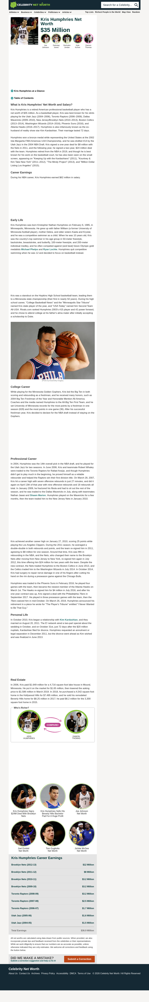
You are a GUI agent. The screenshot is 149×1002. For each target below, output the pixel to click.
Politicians (54, 12)
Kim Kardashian (69, 619)
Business (26, 12)
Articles (67, 12)
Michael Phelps (29, 249)
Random (136, 12)
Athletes (14, 12)
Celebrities (40, 12)
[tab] (53, 91)
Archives (35, 973)
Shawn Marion (38, 495)
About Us (13, 973)
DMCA (73, 973)
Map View (126, 12)
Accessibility (62, 973)
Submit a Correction (79, 959)
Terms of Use (84, 973)
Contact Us (24, 973)
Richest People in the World (107, 12)
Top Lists (89, 12)
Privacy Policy (48, 973)
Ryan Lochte (50, 249)
